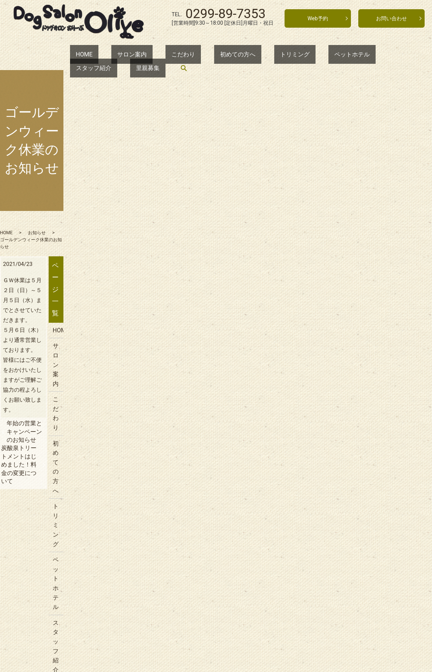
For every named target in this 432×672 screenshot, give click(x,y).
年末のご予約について (347, 504)
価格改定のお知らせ (344, 472)
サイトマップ (335, 377)
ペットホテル (287, 55)
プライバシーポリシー (347, 361)
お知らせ (68, 177)
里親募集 (378, 55)
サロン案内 (114, 55)
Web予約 (317, 18)
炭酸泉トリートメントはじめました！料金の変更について (216, 299)
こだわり (154, 55)
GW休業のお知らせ (343, 457)
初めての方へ (196, 55)
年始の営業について (344, 488)
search (408, 55)
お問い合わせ (391, 18)
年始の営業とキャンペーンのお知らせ (95, 291)
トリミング (242, 55)
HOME (78, 55)
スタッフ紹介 (335, 55)
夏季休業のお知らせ (344, 519)
